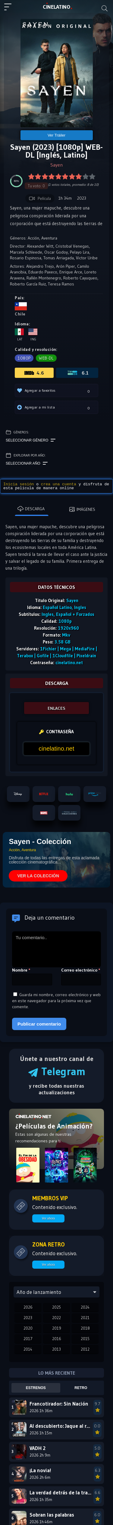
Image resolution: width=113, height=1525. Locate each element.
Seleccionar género (30, 440)
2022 (56, 1317)
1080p (24, 358)
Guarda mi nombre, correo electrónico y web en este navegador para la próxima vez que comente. (56, 1000)
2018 (85, 1328)
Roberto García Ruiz (28, 284)
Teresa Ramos (61, 284)
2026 (28, 1307)
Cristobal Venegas (72, 246)
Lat (19, 334)
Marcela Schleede (26, 252)
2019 (56, 1328)
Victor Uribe (87, 258)
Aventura (49, 238)
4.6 (34, 373)
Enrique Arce (70, 272)
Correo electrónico (80, 970)
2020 (28, 1328)
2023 (28, 1317)
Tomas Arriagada (58, 258)
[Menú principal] (10, 10)
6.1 (78, 373)
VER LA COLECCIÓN (38, 875)
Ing (32, 334)
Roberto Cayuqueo (80, 278)
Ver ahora (48, 1218)
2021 (85, 1317)
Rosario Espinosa (25, 258)
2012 (85, 1349)
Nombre (21, 970)
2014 (28, 1349)
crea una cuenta (58, 484)
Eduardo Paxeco (42, 272)
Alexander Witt (40, 246)
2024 (85, 1307)
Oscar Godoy (56, 252)
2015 (85, 1338)
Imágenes (82, 509)
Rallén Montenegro (44, 278)
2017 (28, 1338)
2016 (56, 1338)
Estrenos (36, 1388)
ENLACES (56, 708)
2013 (56, 1349)
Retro (80, 1388)
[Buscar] (104, 8)
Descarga (31, 509)
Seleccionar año (27, 463)
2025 (56, 1307)
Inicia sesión (18, 484)
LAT (56, 7)
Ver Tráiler (56, 135)
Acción (33, 238)
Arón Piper (65, 266)
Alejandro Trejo (40, 266)
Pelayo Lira (79, 252)
